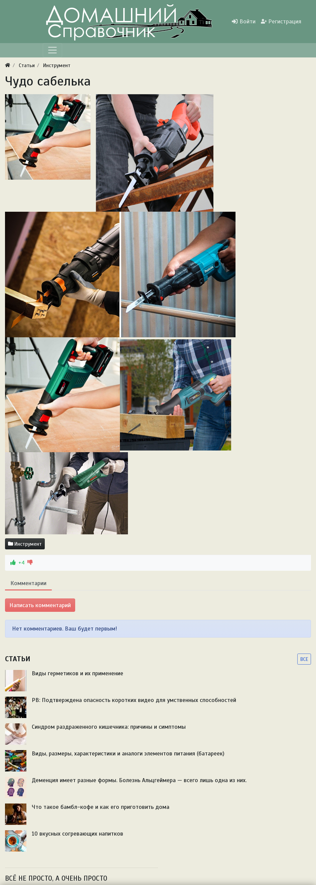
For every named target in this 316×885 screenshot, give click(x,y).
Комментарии (28, 583)
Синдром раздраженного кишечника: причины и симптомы (109, 726)
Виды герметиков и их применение (77, 673)
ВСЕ (304, 659)
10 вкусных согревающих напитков (77, 833)
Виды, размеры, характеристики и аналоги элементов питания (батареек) (128, 753)
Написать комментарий (40, 605)
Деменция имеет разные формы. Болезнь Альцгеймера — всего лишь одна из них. (139, 780)
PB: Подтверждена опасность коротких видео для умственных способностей (134, 700)
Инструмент (25, 544)
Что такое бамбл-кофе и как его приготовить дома (100, 807)
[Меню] (52, 50)
